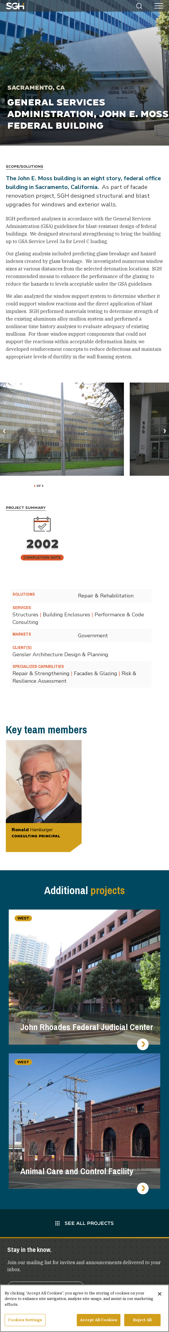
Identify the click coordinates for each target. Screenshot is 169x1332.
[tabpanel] (62, 429)
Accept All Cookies (98, 1322)
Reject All (142, 1322)
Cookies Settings (25, 1322)
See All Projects (84, 1223)
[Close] (159, 1295)
